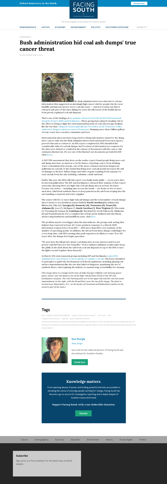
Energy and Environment (58, 315)
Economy (60, 27)
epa (109, 315)
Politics (95, 27)
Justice (45, 27)
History (109, 439)
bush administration (79, 318)
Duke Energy (47, 328)
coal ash (102, 315)
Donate (83, 413)
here (49, 154)
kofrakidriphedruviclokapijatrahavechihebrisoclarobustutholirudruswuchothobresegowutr (88, 322)
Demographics (28, 27)
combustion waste (51, 318)
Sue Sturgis (27, 55)
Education (75, 439)
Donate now (139, 3)
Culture (24, 439)
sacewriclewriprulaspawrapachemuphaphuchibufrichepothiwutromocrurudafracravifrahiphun (89, 325)
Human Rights (126, 439)
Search (142, 27)
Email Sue (79, 362)
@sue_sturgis (77, 343)
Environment (78, 27)
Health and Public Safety (84, 315)
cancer (64, 318)
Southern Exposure (117, 27)
